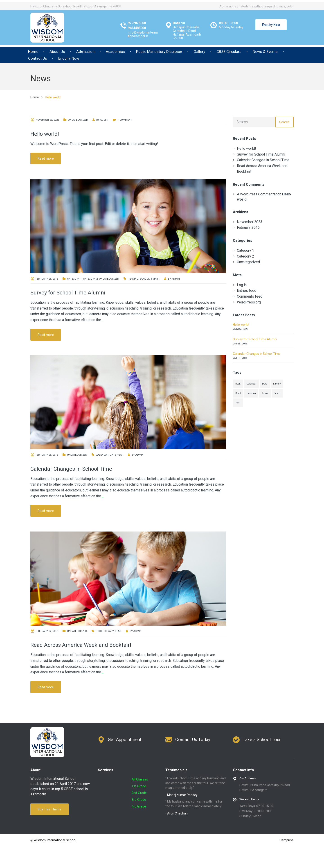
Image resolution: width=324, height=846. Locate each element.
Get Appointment (125, 739)
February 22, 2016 (47, 631)
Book (99, 631)
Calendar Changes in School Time (71, 469)
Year (120, 454)
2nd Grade (139, 793)
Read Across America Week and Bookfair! (80, 645)
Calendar (102, 454)
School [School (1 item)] (265, 393)
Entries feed (246, 290)
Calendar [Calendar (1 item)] (251, 383)
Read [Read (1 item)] (238, 393)
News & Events (265, 51)
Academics (115, 51)
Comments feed (249, 296)
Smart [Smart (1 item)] (277, 393)
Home (33, 51)
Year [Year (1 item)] (238, 402)
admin (104, 119)
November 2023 (249, 222)
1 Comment (124, 119)
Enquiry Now (68, 58)
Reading (133, 278)
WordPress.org (249, 302)
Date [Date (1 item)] (264, 383)
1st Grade (139, 786)
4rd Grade (139, 806)
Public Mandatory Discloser (159, 51)
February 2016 (248, 227)
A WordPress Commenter (257, 194)
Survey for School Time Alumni (67, 293)
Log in (242, 285)
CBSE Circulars (228, 51)
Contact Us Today (192, 739)
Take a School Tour (262, 739)
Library (109, 631)
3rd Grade (139, 800)
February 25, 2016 (47, 278)
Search (284, 122)
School (145, 278)
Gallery (199, 51)
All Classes (140, 779)
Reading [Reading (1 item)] (251, 393)
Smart (155, 278)
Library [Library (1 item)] (277, 383)
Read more (46, 158)
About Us (57, 51)
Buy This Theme (49, 809)
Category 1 (74, 278)
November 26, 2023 (47, 119)
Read (118, 631)
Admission (85, 51)
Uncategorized (78, 119)
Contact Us (37, 58)
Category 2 (90, 278)
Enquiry (271, 25)
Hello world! (44, 134)
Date (113, 454)
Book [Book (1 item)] (238, 383)
